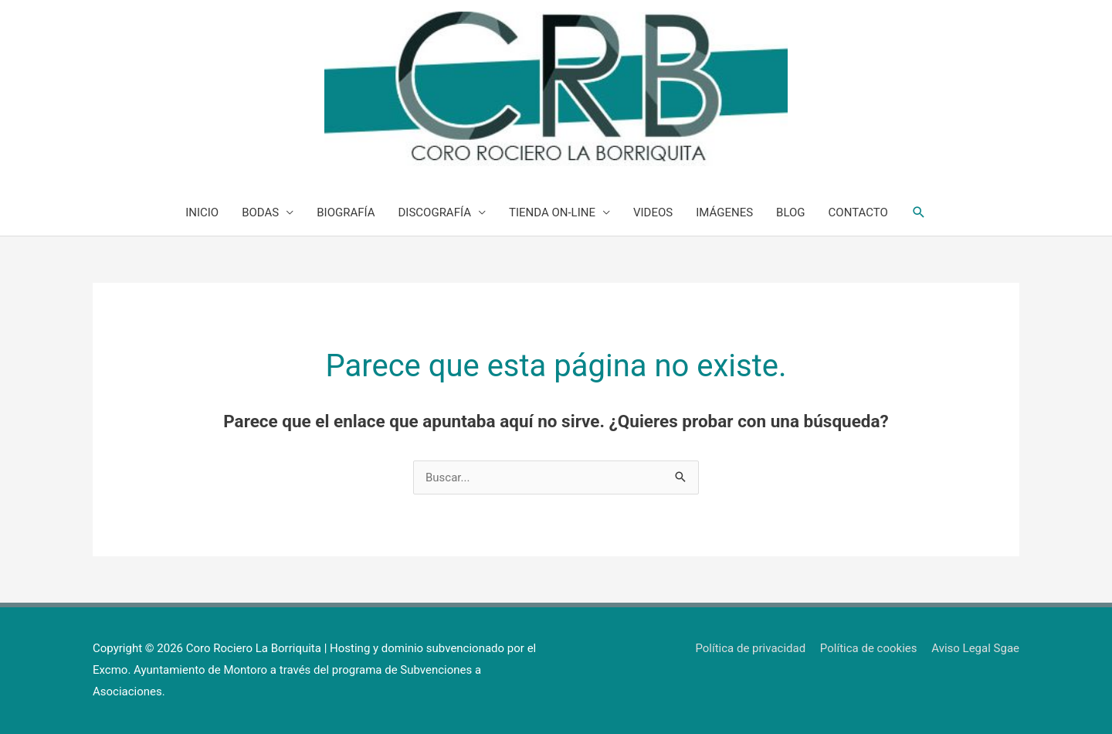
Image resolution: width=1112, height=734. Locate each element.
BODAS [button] (260, 212)
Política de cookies (868, 648)
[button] (919, 212)
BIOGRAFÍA (346, 212)
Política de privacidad (750, 648)
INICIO (202, 212)
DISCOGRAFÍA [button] (434, 212)
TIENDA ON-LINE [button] (552, 212)
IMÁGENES (724, 212)
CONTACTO (858, 212)
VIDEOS (653, 212)
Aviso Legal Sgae (975, 648)
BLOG (790, 212)
